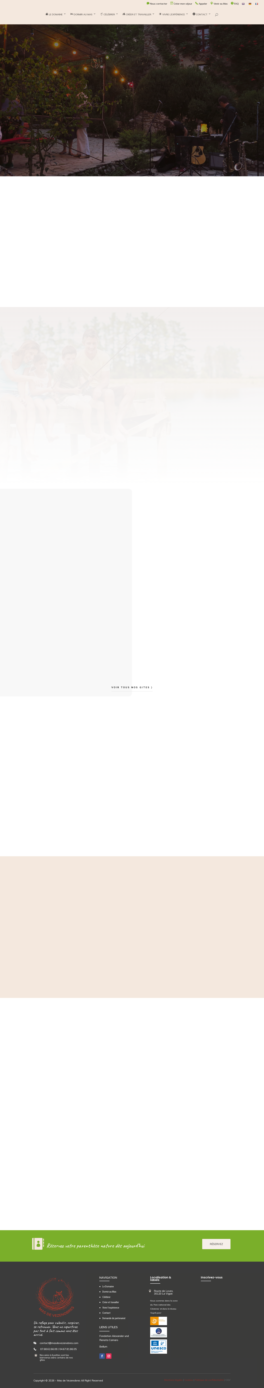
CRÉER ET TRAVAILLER (137, 17)
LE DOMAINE (54, 17)
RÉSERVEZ (216, 1244)
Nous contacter (157, 3)
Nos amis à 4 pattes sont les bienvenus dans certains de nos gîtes (56, 1357)
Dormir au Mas (109, 1291)
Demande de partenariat (113, 1318)
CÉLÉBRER (107, 17)
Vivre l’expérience (110, 1307)
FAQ (235, 3)
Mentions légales (173, 1379)
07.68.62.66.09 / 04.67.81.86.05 (58, 1349)
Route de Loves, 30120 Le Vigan (163, 1292)
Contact (106, 1312)
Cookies (189, 1379)
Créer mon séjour (181, 3)
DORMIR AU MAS (81, 17)
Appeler (201, 3)
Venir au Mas (219, 3)
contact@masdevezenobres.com (59, 1343)
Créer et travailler (110, 1302)
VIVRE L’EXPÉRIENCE (172, 17)
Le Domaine (108, 1286)
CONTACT (200, 17)
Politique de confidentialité (209, 1379)
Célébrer (106, 1297)
